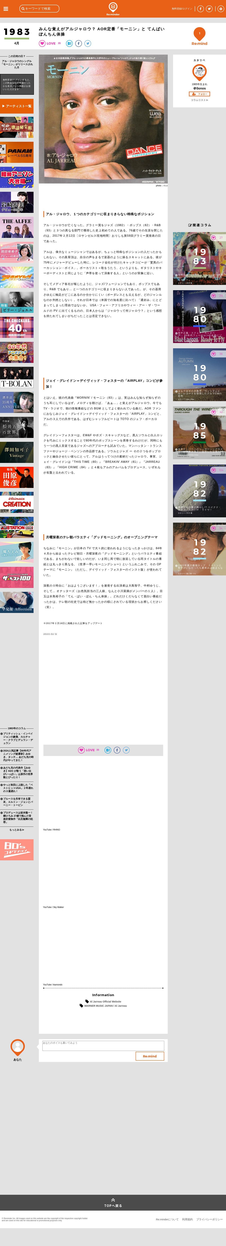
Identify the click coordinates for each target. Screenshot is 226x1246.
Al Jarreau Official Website (105, 1001)
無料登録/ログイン (182, 8)
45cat (165, 186)
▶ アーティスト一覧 (16, 106)
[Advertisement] (17, 671)
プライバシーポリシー (209, 1219)
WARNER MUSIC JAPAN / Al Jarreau (105, 1005)
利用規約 (187, 1219)
